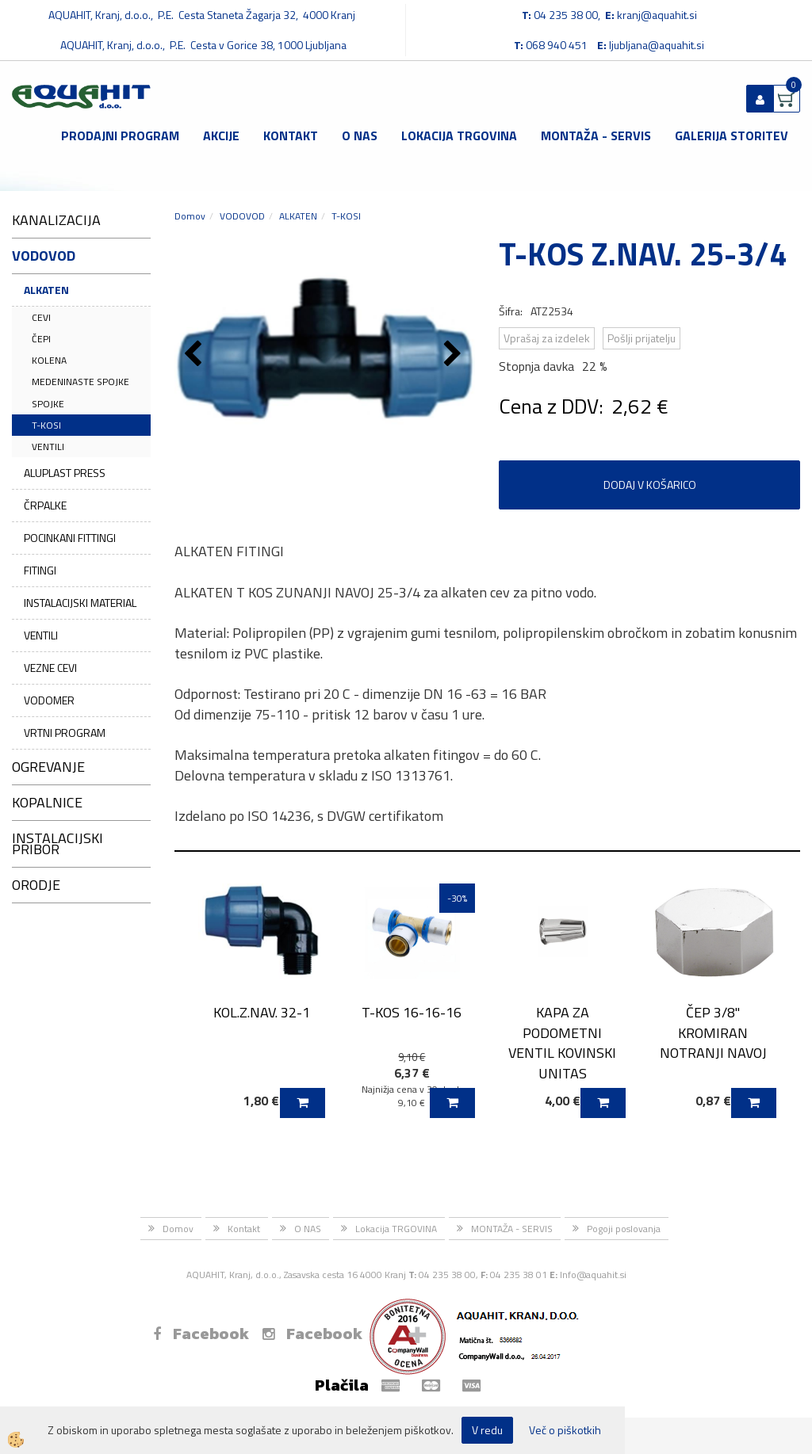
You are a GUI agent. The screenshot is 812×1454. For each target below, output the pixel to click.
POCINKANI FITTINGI (70, 537)
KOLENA (49, 360)
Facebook (201, 1333)
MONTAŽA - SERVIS (596, 135)
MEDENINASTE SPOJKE (80, 381)
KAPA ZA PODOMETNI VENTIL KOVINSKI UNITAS (562, 1043)
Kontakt (290, 135)
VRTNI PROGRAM (64, 732)
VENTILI (48, 446)
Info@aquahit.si (593, 1274)
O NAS (359, 135)
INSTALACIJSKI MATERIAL (80, 602)
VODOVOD (242, 215)
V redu (487, 1430)
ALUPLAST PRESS (64, 472)
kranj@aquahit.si (657, 14)
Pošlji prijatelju (641, 338)
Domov (189, 215)
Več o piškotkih (565, 1430)
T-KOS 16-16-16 (412, 1012)
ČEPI (41, 338)
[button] (455, 355)
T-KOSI (46, 425)
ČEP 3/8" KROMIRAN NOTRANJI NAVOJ (713, 1032)
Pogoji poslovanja (624, 1228)
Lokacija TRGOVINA (459, 135)
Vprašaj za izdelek (547, 338)
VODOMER (49, 700)
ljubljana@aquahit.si (656, 44)
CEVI (41, 317)
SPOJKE (48, 403)
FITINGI (40, 570)
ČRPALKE (45, 505)
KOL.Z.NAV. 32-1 (261, 1012)
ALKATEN (46, 289)
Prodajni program (120, 135)
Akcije (221, 135)
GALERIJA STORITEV (731, 135)
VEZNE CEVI (50, 667)
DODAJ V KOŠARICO (649, 484)
